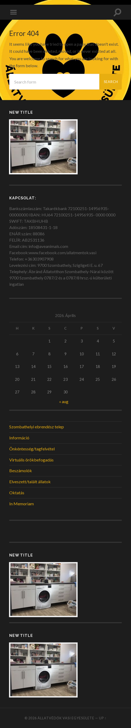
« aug (63, 401)
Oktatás (16, 492)
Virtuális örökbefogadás (31, 459)
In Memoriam (21, 503)
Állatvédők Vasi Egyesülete (66, 718)
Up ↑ (102, 718)
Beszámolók (20, 470)
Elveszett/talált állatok (30, 481)
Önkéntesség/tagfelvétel (32, 448)
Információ (19, 437)
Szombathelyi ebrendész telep (36, 426)
